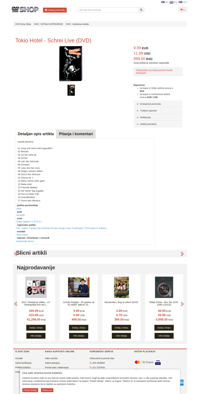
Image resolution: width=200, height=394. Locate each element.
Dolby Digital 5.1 (25, 221)
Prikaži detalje (30, 390)
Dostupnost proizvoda (148, 104)
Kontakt (19, 358)
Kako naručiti (51, 358)
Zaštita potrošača (146, 124)
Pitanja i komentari (76, 134)
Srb (164, 2)
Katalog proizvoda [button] (55, 10)
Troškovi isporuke (146, 110)
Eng (173, 2)
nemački (20, 215)
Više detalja (35, 336)
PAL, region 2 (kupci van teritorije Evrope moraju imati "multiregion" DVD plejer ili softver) (61, 228)
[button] (15, 253)
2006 (18, 208)
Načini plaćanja (52, 363)
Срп (182, 2)
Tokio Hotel (22, 234)
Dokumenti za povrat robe (102, 358)
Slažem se (47, 390)
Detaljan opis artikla (36, 134)
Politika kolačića (23, 367)
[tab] (158, 103)
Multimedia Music (25, 241)
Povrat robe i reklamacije (57, 367)
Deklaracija (143, 117)
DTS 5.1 (38, 221)
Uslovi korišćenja (23, 363)
